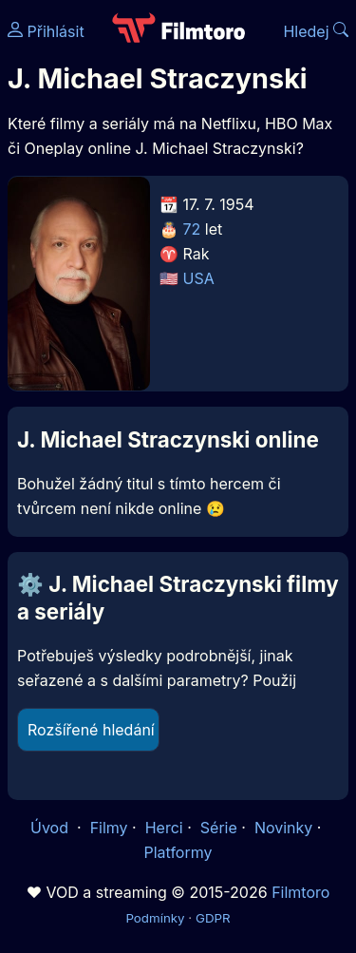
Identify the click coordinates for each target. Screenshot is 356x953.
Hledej (315, 31)
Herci (164, 827)
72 (192, 228)
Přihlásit (46, 31)
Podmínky (154, 917)
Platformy (177, 852)
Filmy (109, 827)
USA (199, 278)
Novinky (283, 827)
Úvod (51, 827)
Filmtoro (300, 892)
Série (218, 827)
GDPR (213, 917)
